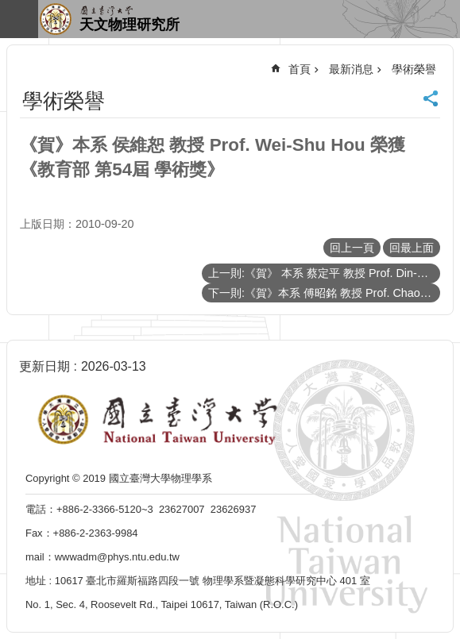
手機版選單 (19, 19)
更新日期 (44, 366)
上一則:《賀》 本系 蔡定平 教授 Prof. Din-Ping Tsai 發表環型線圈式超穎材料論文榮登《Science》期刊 (324, 273)
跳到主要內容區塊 (8, 8)
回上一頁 (352, 247)
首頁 (299, 69)
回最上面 (411, 247)
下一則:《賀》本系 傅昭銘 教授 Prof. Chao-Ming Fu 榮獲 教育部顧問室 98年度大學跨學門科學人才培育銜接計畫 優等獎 (324, 293)
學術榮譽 (414, 69)
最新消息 (351, 69)
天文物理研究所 (129, 25)
